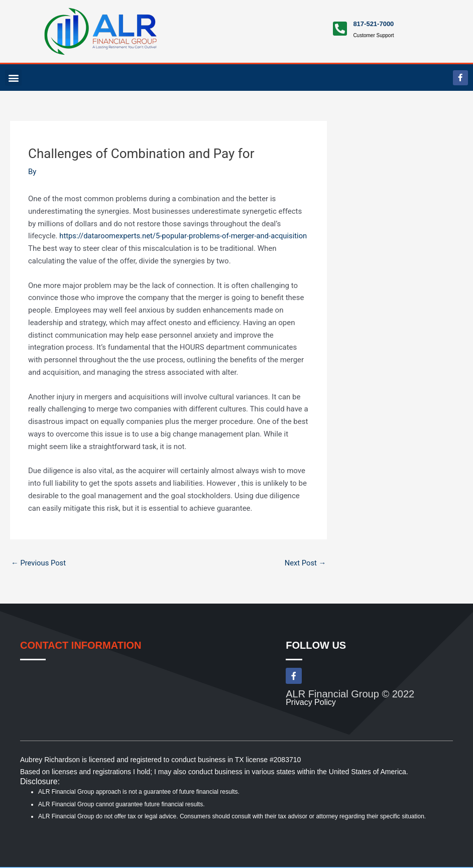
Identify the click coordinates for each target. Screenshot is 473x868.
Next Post (305, 562)
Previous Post (39, 562)
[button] (13, 77)
